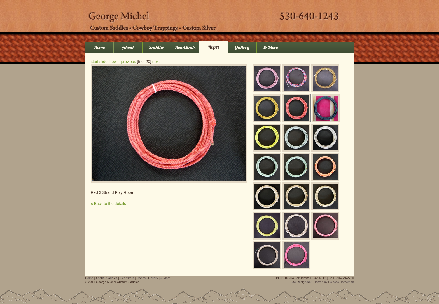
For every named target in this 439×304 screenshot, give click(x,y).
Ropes (213, 47)
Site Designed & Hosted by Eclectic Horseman (322, 282)
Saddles (156, 47)
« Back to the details (108, 203)
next (156, 61)
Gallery (242, 47)
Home (99, 47)
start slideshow (104, 61)
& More (270, 47)
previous (128, 61)
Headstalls (185, 47)
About (128, 47)
